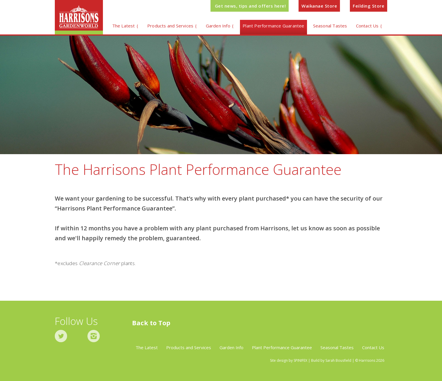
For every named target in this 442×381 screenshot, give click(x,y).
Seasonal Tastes (330, 26)
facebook (77, 336)
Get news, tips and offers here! (250, 6)
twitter (61, 336)
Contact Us (367, 26)
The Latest (123, 26)
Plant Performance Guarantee (273, 26)
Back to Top (151, 323)
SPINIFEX (300, 360)
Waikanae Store (319, 6)
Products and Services (170, 26)
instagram (93, 336)
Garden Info (218, 26)
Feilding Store (368, 6)
